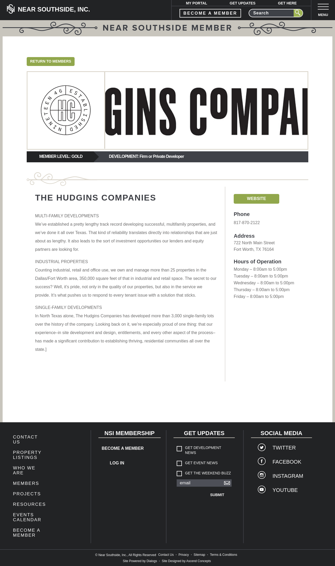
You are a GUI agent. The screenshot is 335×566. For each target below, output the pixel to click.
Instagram (287, 476)
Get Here (287, 3)
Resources (29, 504)
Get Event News (201, 463)
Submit (217, 495)
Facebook (286, 462)
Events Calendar (27, 517)
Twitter (284, 448)
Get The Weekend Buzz (208, 473)
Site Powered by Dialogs (140, 561)
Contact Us (166, 555)
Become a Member (26, 533)
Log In (117, 463)
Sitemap (199, 555)
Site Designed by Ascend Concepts (186, 561)
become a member (210, 13)
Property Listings (27, 455)
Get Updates (243, 3)
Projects (27, 493)
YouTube (285, 490)
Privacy (183, 555)
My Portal (196, 3)
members (26, 483)
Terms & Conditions (223, 555)
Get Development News (203, 450)
